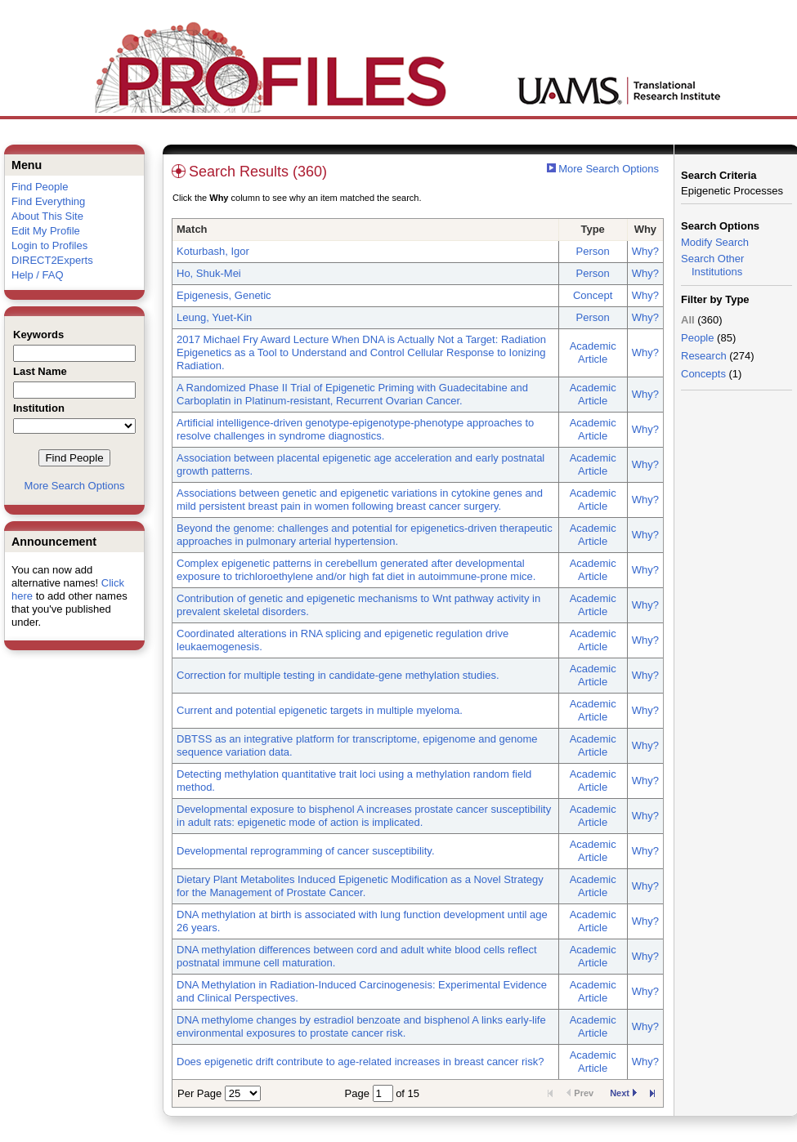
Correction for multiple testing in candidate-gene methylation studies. (338, 675)
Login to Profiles (49, 245)
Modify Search (715, 242)
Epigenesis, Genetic (224, 295)
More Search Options (75, 486)
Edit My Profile (45, 231)
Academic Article (593, 352)
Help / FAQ (37, 275)
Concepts (703, 374)
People (697, 338)
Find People (39, 187)
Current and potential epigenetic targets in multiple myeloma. (320, 710)
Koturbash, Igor (213, 251)
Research (704, 356)
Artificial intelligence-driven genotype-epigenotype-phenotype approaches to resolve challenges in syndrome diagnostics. (355, 429)
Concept (592, 295)
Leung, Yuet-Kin (214, 317)
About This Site (47, 216)
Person (593, 251)
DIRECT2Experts (52, 260)
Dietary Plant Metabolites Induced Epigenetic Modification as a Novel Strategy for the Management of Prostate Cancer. (360, 886)
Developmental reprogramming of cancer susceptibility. (306, 851)
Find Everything (48, 201)
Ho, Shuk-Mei (209, 273)
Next (623, 1093)
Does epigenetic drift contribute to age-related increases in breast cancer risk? (360, 1061)
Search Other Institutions (712, 265)
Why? (645, 251)
